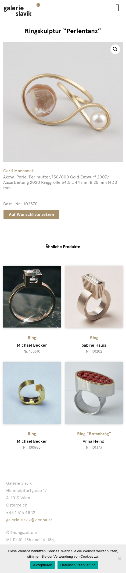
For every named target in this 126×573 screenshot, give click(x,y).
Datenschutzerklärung (77, 565)
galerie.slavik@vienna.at (29, 519)
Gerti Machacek (18, 170)
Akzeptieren (42, 565)
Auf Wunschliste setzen (31, 214)
